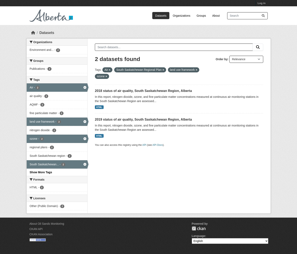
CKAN (199, 228)
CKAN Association (41, 234)
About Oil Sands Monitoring (47, 223)
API (144, 145)
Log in (262, 3)
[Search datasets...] (247, 15)
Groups (201, 15)
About (216, 15)
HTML (99, 107)
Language (198, 236)
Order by (222, 59)
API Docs (157, 145)
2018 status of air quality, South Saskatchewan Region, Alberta (143, 91)
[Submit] (263, 15)
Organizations (181, 15)
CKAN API (36, 229)
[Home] (33, 33)
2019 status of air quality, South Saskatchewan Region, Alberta (143, 119)
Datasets (161, 15)
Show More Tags (41, 172)
